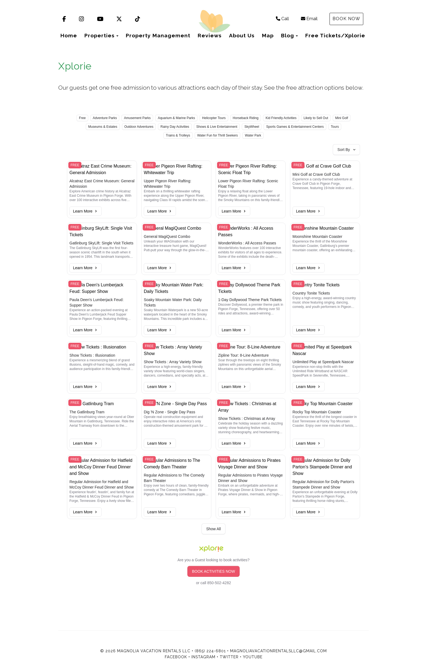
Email (309, 18)
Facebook (176, 657)
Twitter (229, 657)
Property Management (158, 35)
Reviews (210, 35)
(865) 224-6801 (210, 651)
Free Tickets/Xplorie (335, 35)
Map (268, 35)
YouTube (253, 657)
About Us (242, 35)
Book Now (346, 18)
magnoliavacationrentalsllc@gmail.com (278, 651)
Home (68, 35)
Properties (99, 35)
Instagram (203, 657)
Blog (287, 35)
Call (282, 18)
